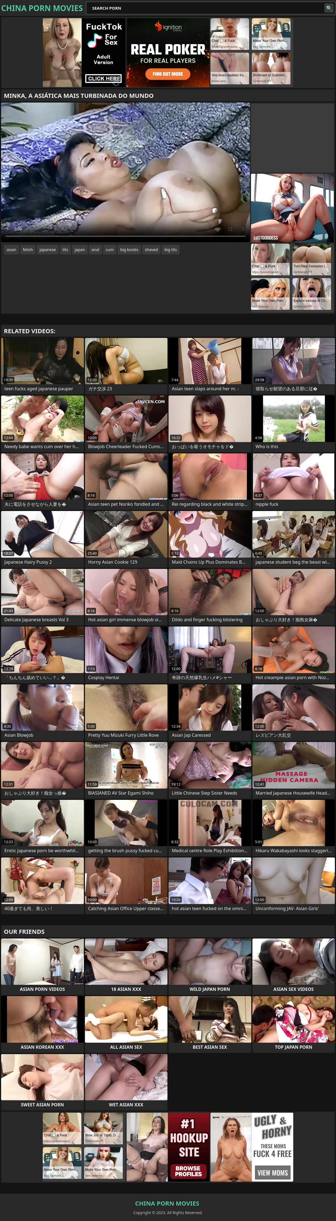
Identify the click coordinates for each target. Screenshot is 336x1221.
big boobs (129, 249)
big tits (170, 249)
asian (11, 249)
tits (65, 249)
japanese (47, 249)
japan (80, 249)
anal (95, 249)
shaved (151, 249)
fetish (28, 249)
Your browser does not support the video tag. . (125, 172)
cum (110, 249)
